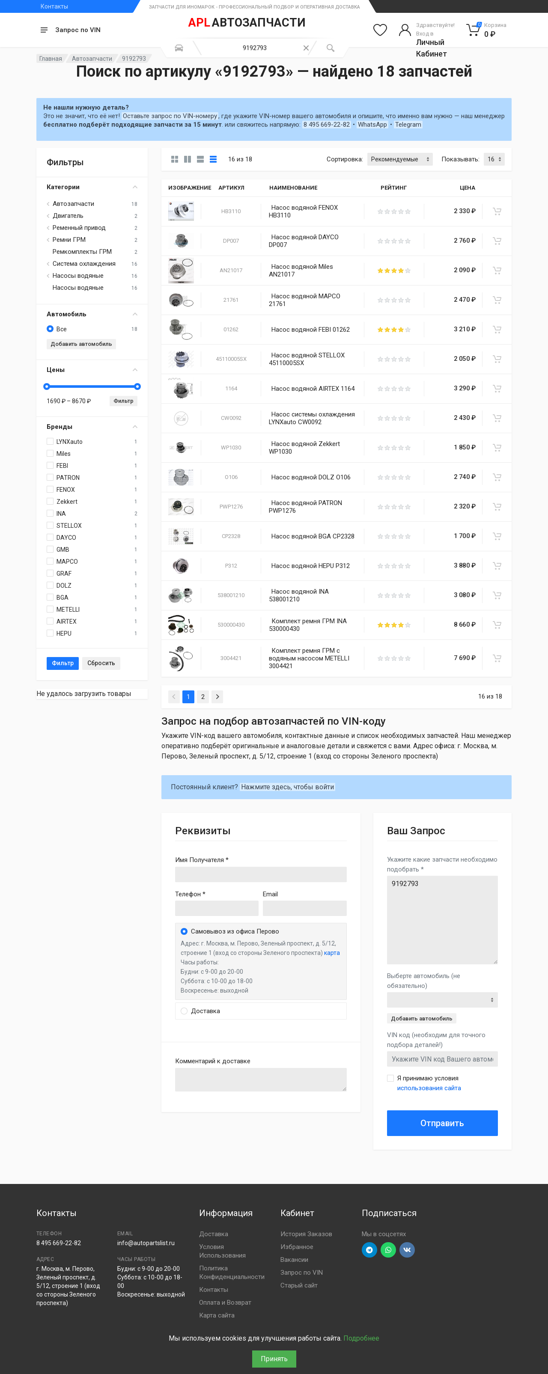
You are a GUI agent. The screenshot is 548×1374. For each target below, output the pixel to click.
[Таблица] (213, 159)
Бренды (92, 427)
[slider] (46, 386)
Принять (274, 1359)
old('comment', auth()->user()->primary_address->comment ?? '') (261, 1079)
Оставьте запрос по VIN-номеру (170, 116)
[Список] (200, 159)
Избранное (296, 1247)
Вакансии (294, 1260)
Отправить (442, 1123)
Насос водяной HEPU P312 (310, 566)
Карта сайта (217, 1315)
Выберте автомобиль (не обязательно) (423, 981)
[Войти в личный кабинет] (426, 30)
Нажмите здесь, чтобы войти (287, 787)
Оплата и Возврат (225, 1302)
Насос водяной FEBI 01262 (310, 329)
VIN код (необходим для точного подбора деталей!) (436, 1040)
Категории (92, 187)
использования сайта (429, 1088)
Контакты (54, 6)
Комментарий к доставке (212, 1061)
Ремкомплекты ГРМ (82, 252)
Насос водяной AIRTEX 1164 (312, 389)
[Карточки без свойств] (174, 159)
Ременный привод (79, 228)
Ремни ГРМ (69, 240)
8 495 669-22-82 (327, 124)
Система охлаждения (84, 264)
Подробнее (361, 1338)
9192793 (442, 920)
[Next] (217, 696)
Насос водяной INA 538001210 (299, 595)
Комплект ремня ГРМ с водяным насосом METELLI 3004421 (309, 658)
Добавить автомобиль (81, 344)
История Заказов (306, 1234)
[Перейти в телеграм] (369, 1250)
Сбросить (101, 663)
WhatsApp (372, 124)
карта (332, 952)
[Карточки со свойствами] (187, 159)
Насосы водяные (78, 276)
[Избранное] (380, 30)
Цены (92, 370)
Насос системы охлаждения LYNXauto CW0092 (312, 418)
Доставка (213, 1234)
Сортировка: (345, 159)
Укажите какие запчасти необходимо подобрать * (442, 864)
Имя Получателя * (202, 860)
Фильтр (123, 401)
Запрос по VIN (78, 30)
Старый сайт (299, 1285)
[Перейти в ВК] (407, 1250)
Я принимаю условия (429, 1083)
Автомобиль (92, 314)
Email (270, 894)
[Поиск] (330, 48)
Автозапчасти (92, 58)
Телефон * (190, 894)
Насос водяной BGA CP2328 (312, 536)
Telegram (408, 124)
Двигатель (68, 216)
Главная (50, 58)
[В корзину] (497, 211)
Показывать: (460, 159)
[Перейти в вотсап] (388, 1250)
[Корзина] (487, 30)
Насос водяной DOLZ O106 (311, 477)
